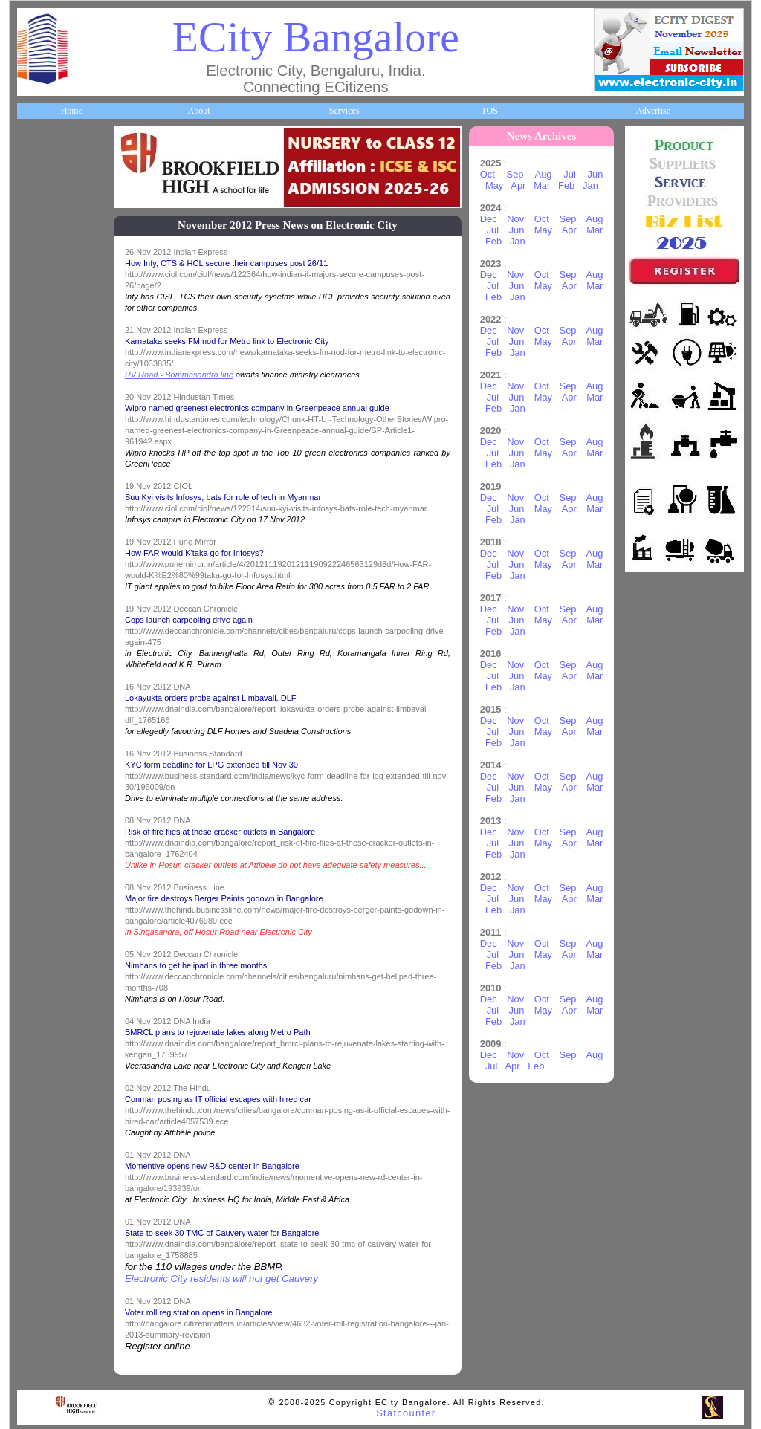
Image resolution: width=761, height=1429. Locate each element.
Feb (566, 185)
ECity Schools (50, 370)
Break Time (46, 899)
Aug (543, 174)
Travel (36, 581)
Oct (487, 174)
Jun (595, 174)
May (494, 185)
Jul (569, 174)
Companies (45, 317)
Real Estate (45, 793)
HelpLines (43, 476)
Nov (515, 218)
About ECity (48, 211)
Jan (590, 185)
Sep (515, 174)
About (198, 111)
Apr (518, 185)
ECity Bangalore (315, 36)
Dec (488, 218)
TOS (489, 111)
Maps (35, 529)
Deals (35, 740)
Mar (542, 185)
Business (40, 264)
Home (71, 111)
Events (37, 687)
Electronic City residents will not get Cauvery (221, 1278)
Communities (49, 846)
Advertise (652, 111)
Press (34, 951)
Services (344, 111)
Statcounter (405, 1413)
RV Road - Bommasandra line (179, 374)
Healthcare (45, 423)
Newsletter (44, 634)
